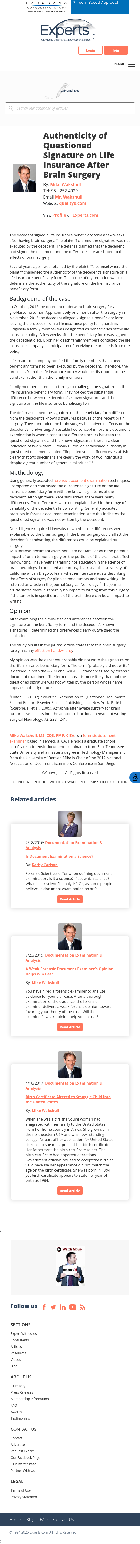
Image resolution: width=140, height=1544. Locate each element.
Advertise (18, 1444)
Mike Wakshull (65, 184)
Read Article (70, 899)
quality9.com (72, 203)
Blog (14, 1366)
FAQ (14, 1405)
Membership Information (30, 1399)
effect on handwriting (53, 650)
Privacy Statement (24, 1497)
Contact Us (63, 1519)
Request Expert (22, 1451)
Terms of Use (21, 1490)
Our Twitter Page (23, 1464)
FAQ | (45, 1519)
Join (116, 50)
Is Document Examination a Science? (59, 856)
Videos (16, 1359)
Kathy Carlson (45, 864)
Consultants (20, 1340)
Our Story (18, 1386)
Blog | (32, 1519)
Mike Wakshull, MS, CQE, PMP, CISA (42, 735)
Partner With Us (23, 1470)
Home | (16, 1519)
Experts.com (85, 215)
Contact (16, 1438)
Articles (16, 1346)
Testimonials (20, 1418)
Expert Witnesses (24, 1333)
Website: (64, 203)
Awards (16, 1412)
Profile (59, 215)
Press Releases (22, 1392)
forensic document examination (81, 480)
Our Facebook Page (25, 1457)
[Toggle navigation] (131, 64)
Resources (18, 1353)
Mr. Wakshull (68, 197)
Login (90, 50)
